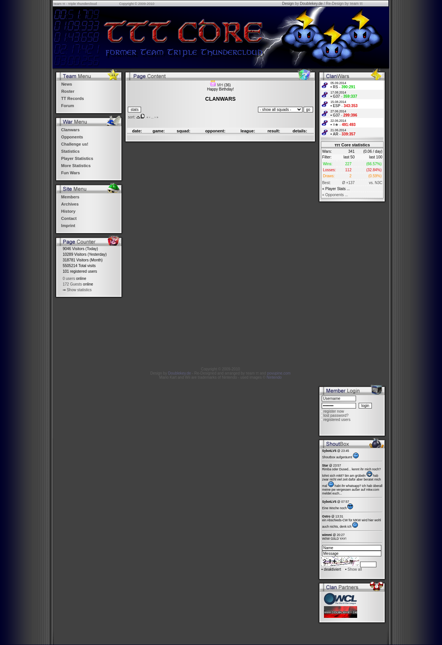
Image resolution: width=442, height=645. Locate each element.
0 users (69, 278)
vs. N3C (375, 183)
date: (137, 131)
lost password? (335, 415)
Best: (326, 183)
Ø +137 (348, 183)
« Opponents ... (335, 195)
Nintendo (274, 377)
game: (159, 131)
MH (220, 85)
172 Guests (72, 284)
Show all (355, 569)
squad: (183, 131)
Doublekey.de (311, 4)
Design (288, 4)
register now (333, 411)
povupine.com (278, 373)
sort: (131, 117)
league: (248, 131)
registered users (336, 420)
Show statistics (79, 290)
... (152, 117)
